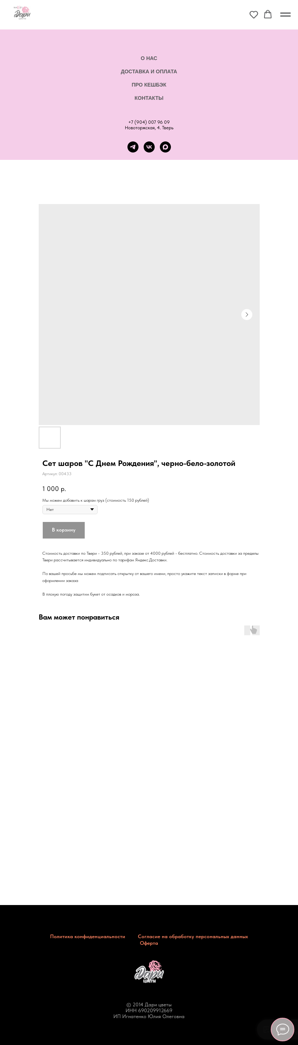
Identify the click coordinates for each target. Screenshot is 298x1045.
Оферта (149, 943)
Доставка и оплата (149, 71)
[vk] (149, 146)
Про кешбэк (149, 85)
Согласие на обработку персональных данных (193, 936)
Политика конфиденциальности (87, 936)
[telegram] (133, 146)
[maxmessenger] (165, 146)
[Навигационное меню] (285, 15)
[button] (253, 14)
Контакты (148, 98)
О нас (149, 58)
